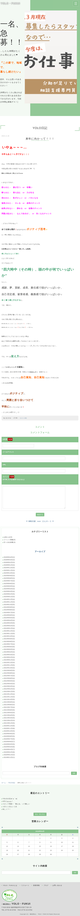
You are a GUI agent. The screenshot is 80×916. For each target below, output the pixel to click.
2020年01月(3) (9, 755)
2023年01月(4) (9, 660)
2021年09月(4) (9, 702)
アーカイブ (40, 551)
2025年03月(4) (9, 591)
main (39, 521)
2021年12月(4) (9, 694)
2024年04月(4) (9, 620)
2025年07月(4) (9, 581)
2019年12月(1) (9, 757)
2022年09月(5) (9, 670)
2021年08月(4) (9, 704)
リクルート (25, 885)
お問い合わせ (57, 885)
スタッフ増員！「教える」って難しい (16, 804)
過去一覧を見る (40, 814)
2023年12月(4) (9, 631)
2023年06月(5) (9, 647)
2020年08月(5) (9, 736)
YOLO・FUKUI (10, 3)
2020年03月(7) (9, 749)
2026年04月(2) (9, 557)
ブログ (46, 885)
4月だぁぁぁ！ (8, 801)
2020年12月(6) (9, 726)
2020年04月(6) (9, 747)
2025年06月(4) (9, 583)
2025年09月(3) (9, 575)
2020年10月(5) (9, 731)
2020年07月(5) (9, 739)
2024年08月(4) (9, 610)
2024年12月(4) (9, 599)
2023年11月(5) (9, 633)
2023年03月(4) (9, 654)
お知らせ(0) (8, 537)
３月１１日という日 (10, 806)
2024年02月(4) (9, 625)
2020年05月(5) (9, 744)
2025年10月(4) (9, 573)
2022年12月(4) (9, 662)
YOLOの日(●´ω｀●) (10, 798)
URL (4, 464)
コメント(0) (23, 418)
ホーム (4, 782)
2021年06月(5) (9, 710)
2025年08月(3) (9, 578)
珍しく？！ (7, 809)
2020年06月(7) (9, 741)
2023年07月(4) (9, 644)
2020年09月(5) (9, 733)
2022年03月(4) (9, 686)
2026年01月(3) (9, 565)
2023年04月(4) (9, 652)
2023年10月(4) (9, 636)
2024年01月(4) (9, 628)
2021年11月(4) (9, 697)
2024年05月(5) (9, 618)
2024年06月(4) (9, 615)
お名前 (8, 439)
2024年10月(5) (9, 604)
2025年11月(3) (9, 570)
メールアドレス (8, 452)
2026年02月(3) (9, 562)
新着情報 (36, 885)
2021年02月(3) (9, 720)
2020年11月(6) (9, 728)
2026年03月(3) (9, 560)
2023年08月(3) (9, 641)
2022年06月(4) (9, 678)
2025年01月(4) (9, 596)
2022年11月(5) (9, 665)
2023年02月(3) (9, 657)
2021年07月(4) (9, 707)
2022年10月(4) (9, 668)
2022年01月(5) (9, 691)
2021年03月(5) (9, 718)
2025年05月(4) (9, 586)
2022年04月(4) (9, 683)
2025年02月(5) (9, 594)
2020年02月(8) (9, 752)
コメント (14, 478)
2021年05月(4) (9, 712)
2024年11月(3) (9, 602)
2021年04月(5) (9, 715)
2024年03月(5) (9, 623)
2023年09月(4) (9, 639)
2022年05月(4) (9, 681)
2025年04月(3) (9, 589)
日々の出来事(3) (10, 542)
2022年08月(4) (9, 673)
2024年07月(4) (9, 612)
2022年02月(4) (9, 689)
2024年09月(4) (9, 607)
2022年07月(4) (9, 675)
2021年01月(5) (9, 723)
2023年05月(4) (9, 649)
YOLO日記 (11, 782)
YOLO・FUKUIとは (10, 885)
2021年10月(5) (9, 699)
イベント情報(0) (10, 540)
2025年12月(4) (9, 567)
